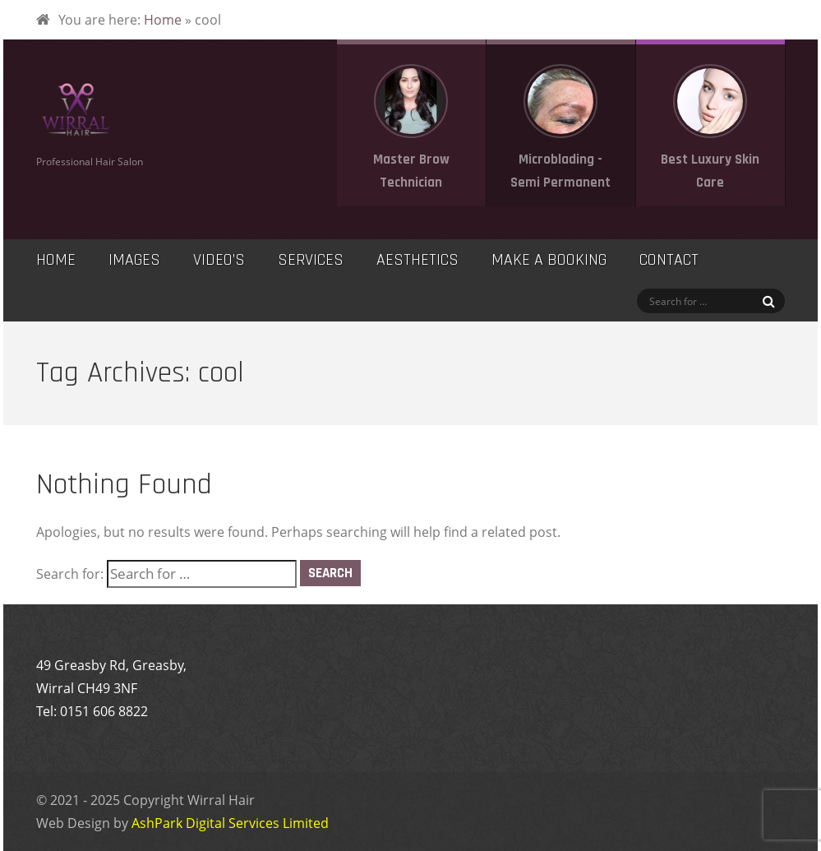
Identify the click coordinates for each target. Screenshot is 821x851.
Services (311, 260)
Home (163, 20)
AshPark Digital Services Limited (230, 823)
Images (134, 260)
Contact (669, 260)
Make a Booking (549, 260)
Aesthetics (417, 260)
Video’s (219, 260)
